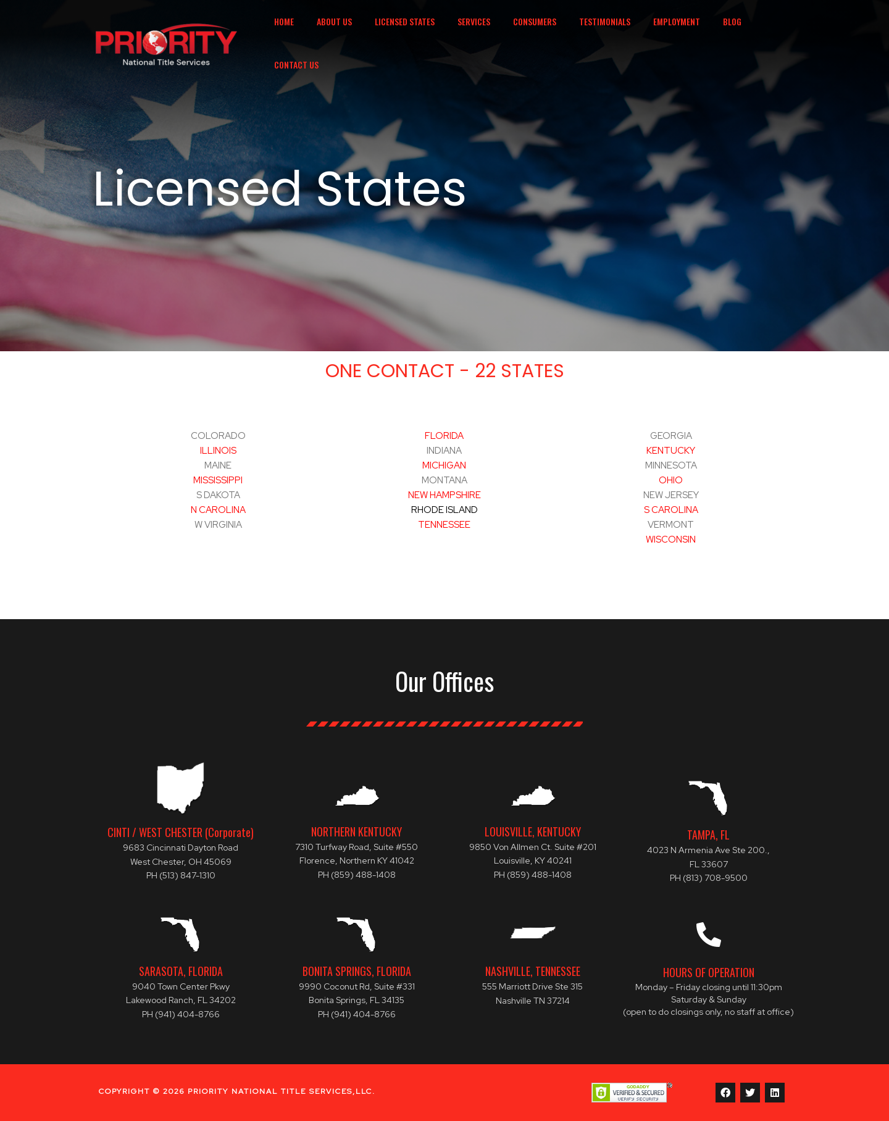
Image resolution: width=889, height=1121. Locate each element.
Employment (666, 33)
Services (480, 33)
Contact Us (765, 33)
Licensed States (417, 33)
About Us (352, 33)
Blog (716, 33)
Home (307, 33)
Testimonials (600, 33)
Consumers (535, 33)
